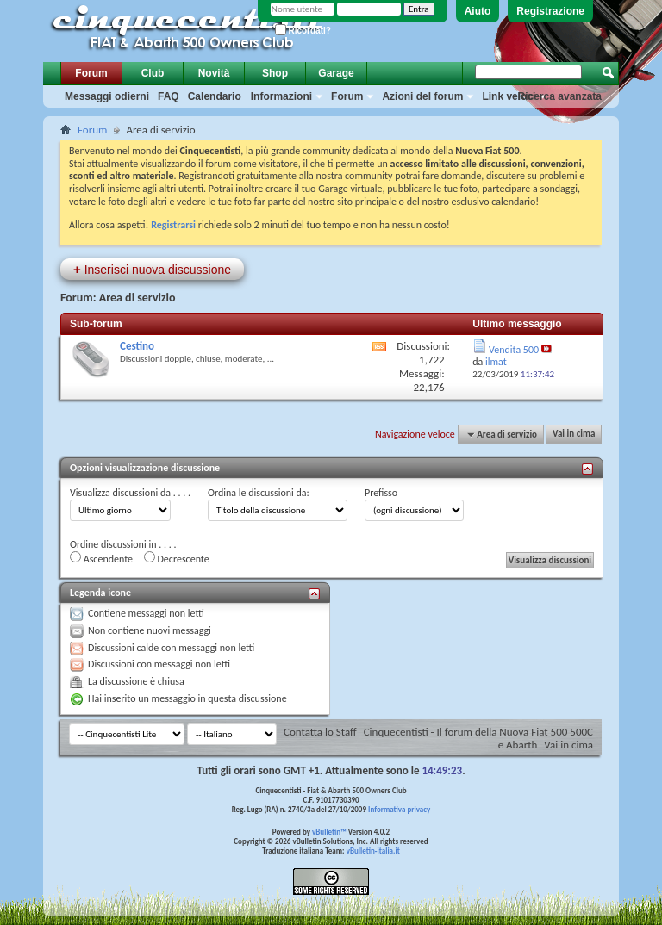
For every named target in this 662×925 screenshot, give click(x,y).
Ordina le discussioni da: (258, 493)
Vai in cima (574, 434)
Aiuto (478, 11)
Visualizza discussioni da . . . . (130, 493)
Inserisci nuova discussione (152, 269)
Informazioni (281, 96)
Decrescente (176, 558)
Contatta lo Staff (320, 731)
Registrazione (550, 11)
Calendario (214, 96)
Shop (275, 73)
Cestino (137, 345)
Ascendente (101, 558)
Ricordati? (303, 30)
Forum (91, 73)
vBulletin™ (329, 831)
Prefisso (381, 493)
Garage (335, 73)
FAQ (168, 96)
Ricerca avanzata (560, 96)
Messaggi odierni (107, 96)
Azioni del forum (422, 96)
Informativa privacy (399, 809)
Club (153, 73)
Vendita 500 (514, 350)
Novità (214, 73)
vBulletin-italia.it (373, 850)
